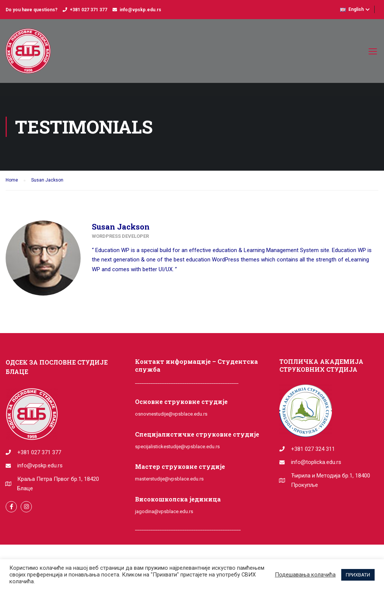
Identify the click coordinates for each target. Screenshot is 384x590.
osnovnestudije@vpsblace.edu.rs (171, 414)
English (352, 9)
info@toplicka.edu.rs (316, 462)
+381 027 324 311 (313, 449)
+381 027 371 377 (88, 9)
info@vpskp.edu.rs (140, 9)
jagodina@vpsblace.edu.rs (164, 511)
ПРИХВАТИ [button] (358, 575)
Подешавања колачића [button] (305, 574)
